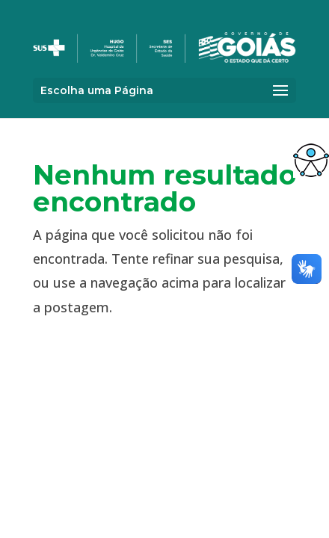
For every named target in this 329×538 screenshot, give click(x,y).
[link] (311, 160)
